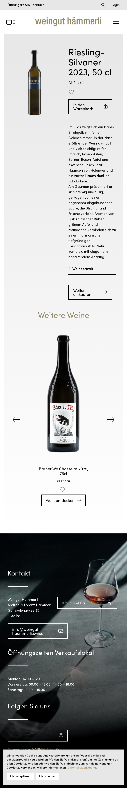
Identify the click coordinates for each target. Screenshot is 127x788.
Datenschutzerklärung (81, 767)
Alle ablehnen (47, 776)
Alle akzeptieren (20, 776)
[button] (18, 4)
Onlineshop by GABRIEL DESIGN (34, 749)
